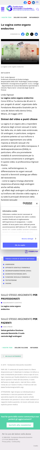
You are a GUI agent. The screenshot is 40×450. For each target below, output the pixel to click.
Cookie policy (16, 441)
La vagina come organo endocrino (11, 307)
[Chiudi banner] (37, 203)
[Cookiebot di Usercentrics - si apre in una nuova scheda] (24, 203)
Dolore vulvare (20, 17)
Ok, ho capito (20, 245)
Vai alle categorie (13, 356)
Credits (35, 446)
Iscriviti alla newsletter (20, 425)
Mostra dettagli (27, 239)
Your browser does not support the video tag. (20, 51)
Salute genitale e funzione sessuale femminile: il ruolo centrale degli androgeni (12, 333)
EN (37, 2)
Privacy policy (6, 441)
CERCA (36, 9)
